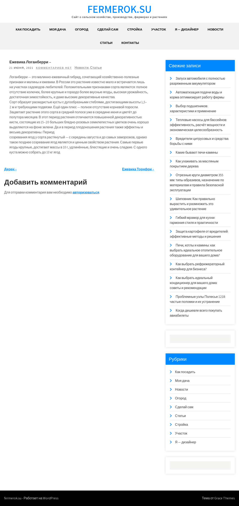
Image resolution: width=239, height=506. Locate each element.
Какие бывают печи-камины (197, 152)
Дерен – (10, 169)
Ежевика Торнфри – (138, 169)
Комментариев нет (54, 68)
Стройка (134, 29)
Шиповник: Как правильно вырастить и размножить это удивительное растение (192, 204)
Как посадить (28, 29)
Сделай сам (107, 29)
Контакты (130, 43)
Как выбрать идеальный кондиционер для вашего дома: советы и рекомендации (193, 283)
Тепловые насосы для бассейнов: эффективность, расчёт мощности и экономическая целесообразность (198, 125)
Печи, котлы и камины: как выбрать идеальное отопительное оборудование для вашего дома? (196, 250)
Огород (81, 29)
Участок (158, 29)
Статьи (106, 43)
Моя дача (57, 29)
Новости (215, 29)
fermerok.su (119, 9)
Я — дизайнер (187, 29)
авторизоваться (86, 192)
